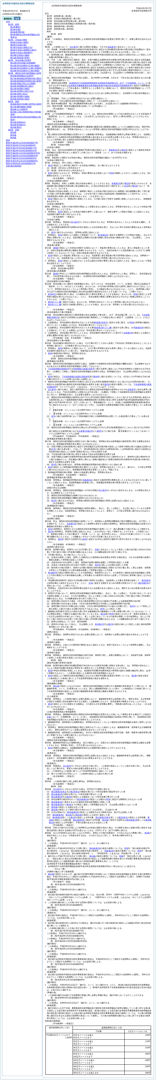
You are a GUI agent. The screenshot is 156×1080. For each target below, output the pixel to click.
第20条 (54, 807)
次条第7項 (71, 524)
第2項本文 (74, 792)
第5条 (55, 248)
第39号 (96, 376)
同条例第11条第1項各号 (83, 369)
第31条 (69, 815)
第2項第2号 (143, 583)
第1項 (50, 531)
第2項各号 (146, 580)
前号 (53, 232)
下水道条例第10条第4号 (58, 369)
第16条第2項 (56, 804)
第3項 (69, 797)
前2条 (147, 833)
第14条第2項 (56, 797)
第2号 (110, 624)
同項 (112, 173)
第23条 (54, 810)
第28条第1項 (72, 812)
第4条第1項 (57, 817)
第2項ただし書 (54, 304)
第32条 (79, 815)
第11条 (56, 686)
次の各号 (74, 47)
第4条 (55, 273)
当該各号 (112, 47)
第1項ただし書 (54, 302)
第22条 (51, 874)
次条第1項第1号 (86, 431)
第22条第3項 (78, 820)
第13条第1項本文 (58, 792)
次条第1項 (128, 333)
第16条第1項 (56, 802)
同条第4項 (109, 851)
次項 (91, 583)
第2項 (124, 150)
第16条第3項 (94, 848)
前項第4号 (52, 573)
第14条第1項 (56, 794)
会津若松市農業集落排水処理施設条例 (100, 85)
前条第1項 (113, 150)
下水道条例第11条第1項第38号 (75, 376)
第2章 (134, 676)
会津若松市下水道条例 (107, 83)
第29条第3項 (58, 815)
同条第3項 (138, 327)
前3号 (53, 464)
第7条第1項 (103, 235)
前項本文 (52, 294)
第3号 (99, 431)
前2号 (53, 500)
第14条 (92, 856)
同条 (121, 856)
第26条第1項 (131, 820)
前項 (50, 165)
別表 (97, 549)
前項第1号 (99, 624)
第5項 (69, 804)
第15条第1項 (82, 799)
